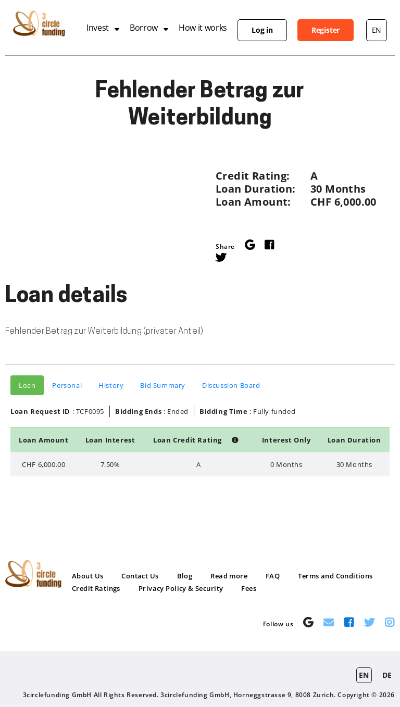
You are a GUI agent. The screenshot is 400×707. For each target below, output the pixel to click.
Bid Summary (162, 385)
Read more (228, 575)
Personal (67, 385)
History (110, 385)
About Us (87, 575)
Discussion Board (231, 385)
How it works (203, 27)
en (376, 30)
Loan (27, 385)
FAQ (273, 575)
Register (325, 30)
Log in (262, 30)
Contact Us (139, 575)
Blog (185, 575)
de (387, 675)
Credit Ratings (96, 588)
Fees (248, 588)
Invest (97, 27)
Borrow (144, 27)
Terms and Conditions (335, 575)
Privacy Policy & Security (181, 588)
